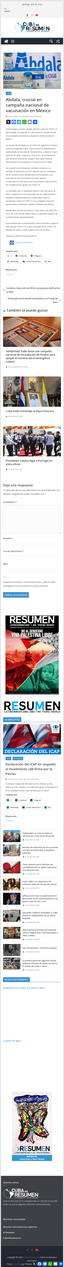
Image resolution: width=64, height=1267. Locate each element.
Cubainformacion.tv (12, 1238)
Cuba (8, 93)
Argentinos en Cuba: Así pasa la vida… (24, 987)
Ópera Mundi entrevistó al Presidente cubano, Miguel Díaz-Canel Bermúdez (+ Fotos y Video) (40, 933)
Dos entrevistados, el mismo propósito (40, 948)
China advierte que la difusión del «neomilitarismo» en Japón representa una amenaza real (40, 867)
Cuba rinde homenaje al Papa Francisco (30, 411)
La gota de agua (12, 1040)
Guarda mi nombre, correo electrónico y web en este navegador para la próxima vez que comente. (29, 584)
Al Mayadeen (9, 1232)
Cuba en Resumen (35, 116)
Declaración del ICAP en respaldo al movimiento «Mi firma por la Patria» (30, 769)
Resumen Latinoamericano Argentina (20, 1227)
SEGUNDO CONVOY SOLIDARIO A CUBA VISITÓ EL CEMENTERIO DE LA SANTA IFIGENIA (40, 916)
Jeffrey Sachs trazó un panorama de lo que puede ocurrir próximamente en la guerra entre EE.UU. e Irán (40, 899)
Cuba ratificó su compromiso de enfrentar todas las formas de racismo (40, 882)
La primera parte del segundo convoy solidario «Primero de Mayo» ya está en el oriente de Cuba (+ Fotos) (40, 963)
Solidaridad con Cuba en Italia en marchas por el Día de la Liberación (38, 834)
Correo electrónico (13, 551)
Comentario (10, 502)
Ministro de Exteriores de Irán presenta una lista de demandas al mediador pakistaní (40, 850)
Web (5, 564)
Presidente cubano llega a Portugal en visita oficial (29, 462)
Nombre (8, 538)
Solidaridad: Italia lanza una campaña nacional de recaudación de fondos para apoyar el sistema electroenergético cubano (30, 356)
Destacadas (18, 758)
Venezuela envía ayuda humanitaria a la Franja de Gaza (34, 300)
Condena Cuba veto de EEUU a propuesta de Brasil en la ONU (32, 290)
